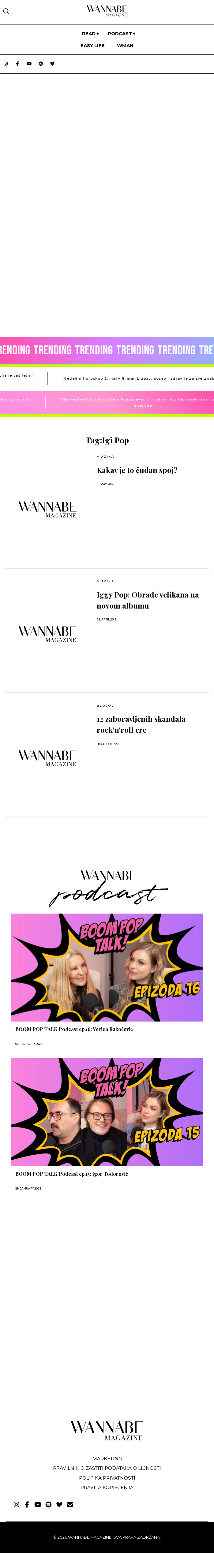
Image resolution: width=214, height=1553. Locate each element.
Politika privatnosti (107, 1478)
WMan (125, 45)
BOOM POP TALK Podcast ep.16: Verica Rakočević (74, 1029)
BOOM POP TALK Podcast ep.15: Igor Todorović (71, 1174)
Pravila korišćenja (107, 1487)
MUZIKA (106, 456)
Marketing (107, 1459)
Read (89, 33)
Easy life (93, 45)
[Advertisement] (48, 1369)
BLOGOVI (106, 705)
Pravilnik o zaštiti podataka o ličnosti (107, 1468)
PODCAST (120, 33)
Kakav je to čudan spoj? (137, 470)
